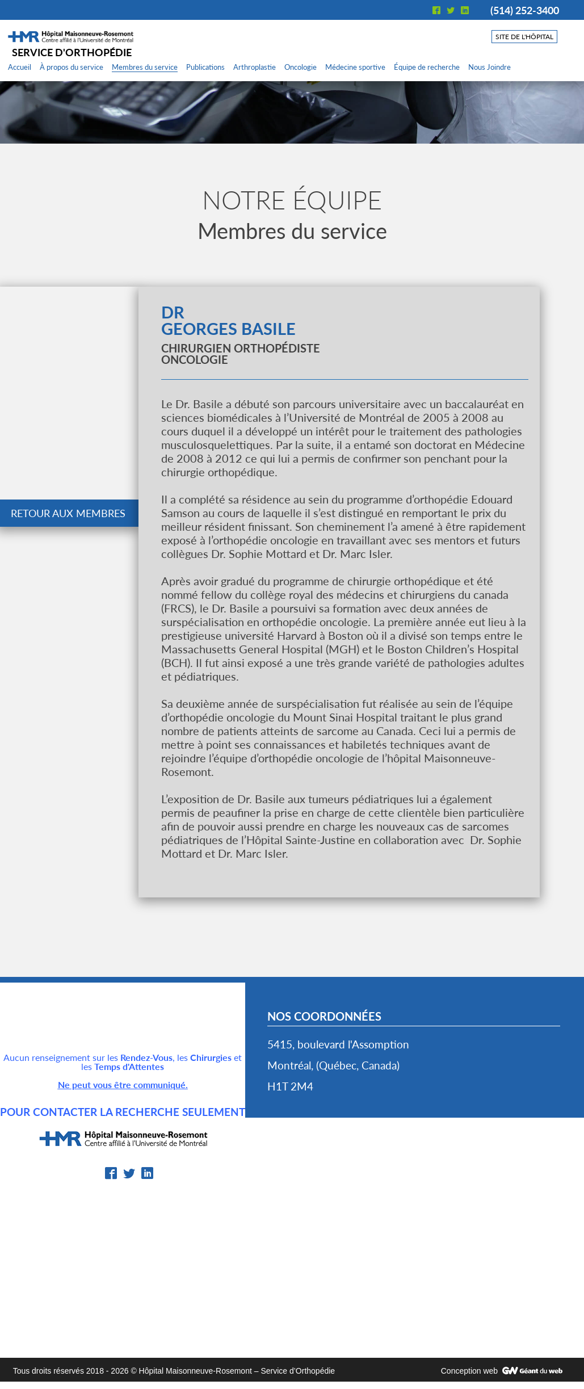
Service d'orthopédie (72, 52)
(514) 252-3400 (524, 10)
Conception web (469, 1370)
